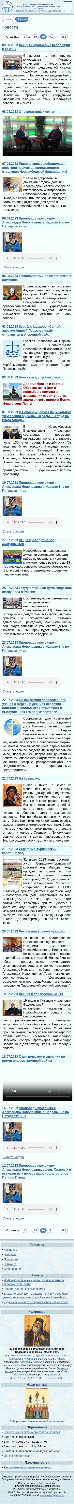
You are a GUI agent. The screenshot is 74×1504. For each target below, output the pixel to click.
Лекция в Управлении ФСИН (41, 994)
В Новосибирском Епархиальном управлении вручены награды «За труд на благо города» (36, 416)
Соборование (13, 1268)
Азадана (25, 1361)
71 (51, 36)
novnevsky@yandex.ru (52, 1495)
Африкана (41, 1355)
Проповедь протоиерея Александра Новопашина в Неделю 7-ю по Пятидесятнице (35, 646)
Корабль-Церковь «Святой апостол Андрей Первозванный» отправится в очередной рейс (31, 330)
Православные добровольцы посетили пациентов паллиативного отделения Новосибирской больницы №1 (34, 167)
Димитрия (53, 1374)
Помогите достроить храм (39, 377)
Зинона (64, 1355)
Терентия (17, 1355)
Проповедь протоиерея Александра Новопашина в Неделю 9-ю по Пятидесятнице (35, 222)
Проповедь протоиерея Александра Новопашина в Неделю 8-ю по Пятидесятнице (35, 486)
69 (35, 36)
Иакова (61, 1358)
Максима (53, 1355)
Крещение (10, 1249)
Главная (8, 19)
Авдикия (37, 1361)
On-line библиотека (16, 1455)
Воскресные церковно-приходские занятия (32, 1432)
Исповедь (10, 1254)
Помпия (28, 1355)
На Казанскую (30, 778)
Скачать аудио (13, 267)
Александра (16, 1358)
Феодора (29, 1358)
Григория (62, 1368)
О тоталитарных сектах (37, 111)
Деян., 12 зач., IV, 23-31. (24, 1378)
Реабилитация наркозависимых (24, 1288)
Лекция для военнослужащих (42, 931)
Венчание (10, 1264)
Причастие (11, 1259)
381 (63, 36)
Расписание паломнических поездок (28, 1467)
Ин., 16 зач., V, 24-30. (51, 1378)
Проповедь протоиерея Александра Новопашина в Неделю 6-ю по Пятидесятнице (35, 1112)
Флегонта (20, 1374)
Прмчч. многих (11, 1365)
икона (9, 1371)
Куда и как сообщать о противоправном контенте (36, 1302)
